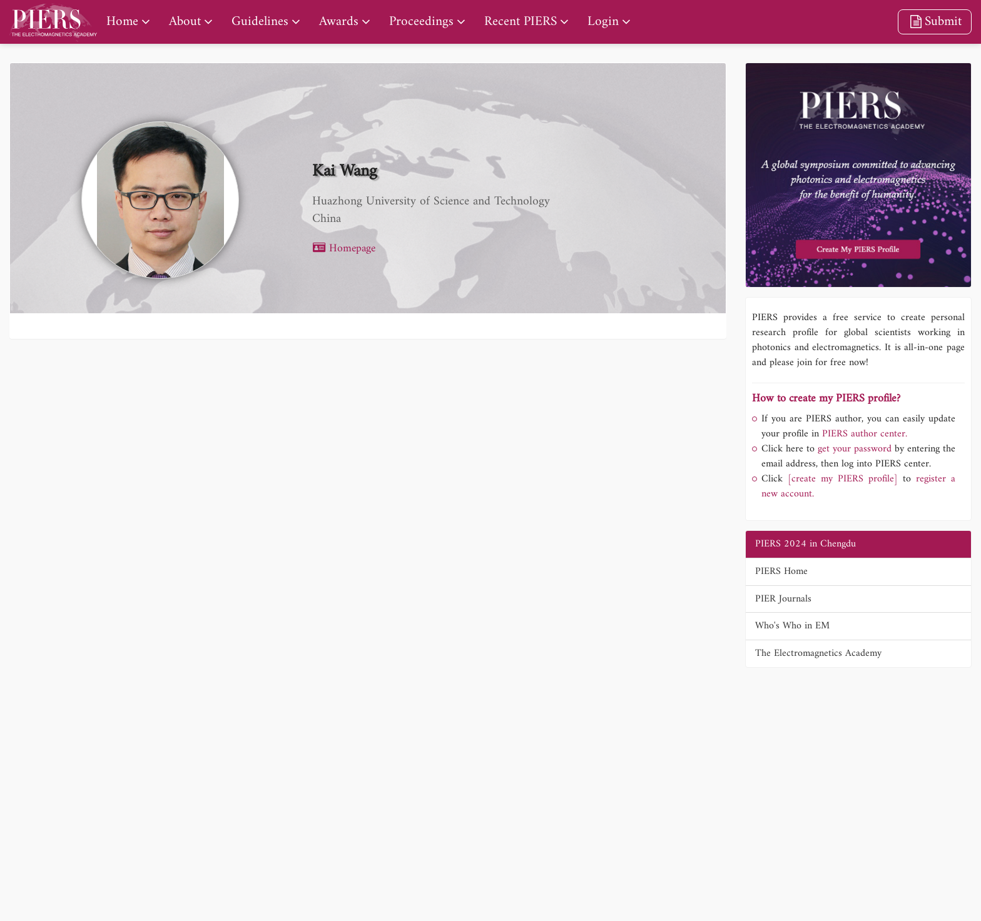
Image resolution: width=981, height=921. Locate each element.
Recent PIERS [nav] (520, 21)
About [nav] (185, 21)
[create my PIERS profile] (843, 479)
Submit (935, 21)
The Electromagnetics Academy (818, 653)
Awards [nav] (338, 21)
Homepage (344, 248)
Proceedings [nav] (421, 21)
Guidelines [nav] (259, 21)
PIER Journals (783, 599)
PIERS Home (781, 571)
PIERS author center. (864, 434)
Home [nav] (122, 21)
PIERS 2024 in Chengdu (805, 544)
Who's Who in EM (792, 626)
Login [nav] (603, 21)
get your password (853, 449)
